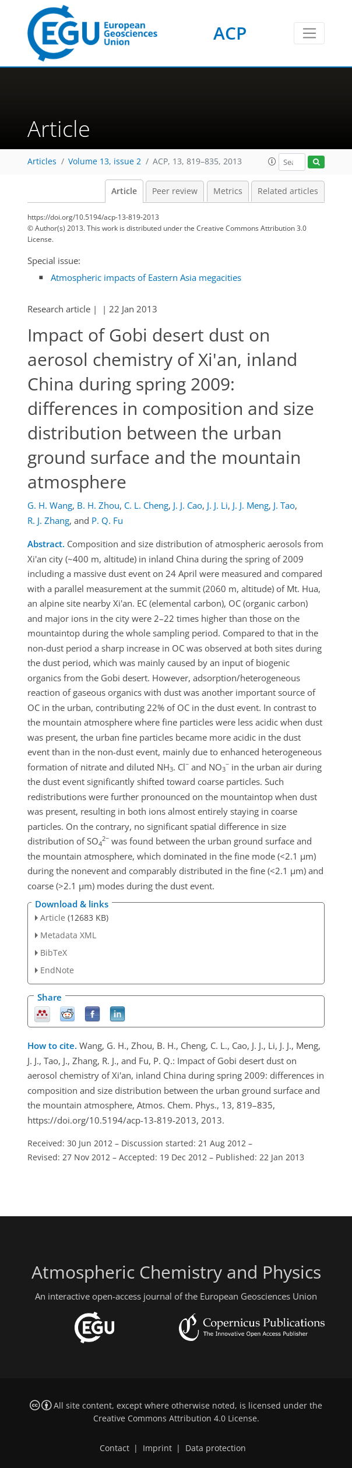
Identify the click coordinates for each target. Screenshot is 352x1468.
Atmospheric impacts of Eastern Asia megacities (146, 277)
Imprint (157, 1448)
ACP (230, 33)
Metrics (227, 191)
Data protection (215, 1448)
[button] (272, 161)
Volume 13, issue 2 (104, 161)
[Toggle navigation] (309, 33)
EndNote (57, 970)
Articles (42, 161)
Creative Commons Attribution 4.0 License (175, 1418)
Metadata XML (68, 935)
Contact (114, 1448)
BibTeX (53, 952)
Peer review (175, 191)
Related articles (288, 191)
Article (124, 191)
